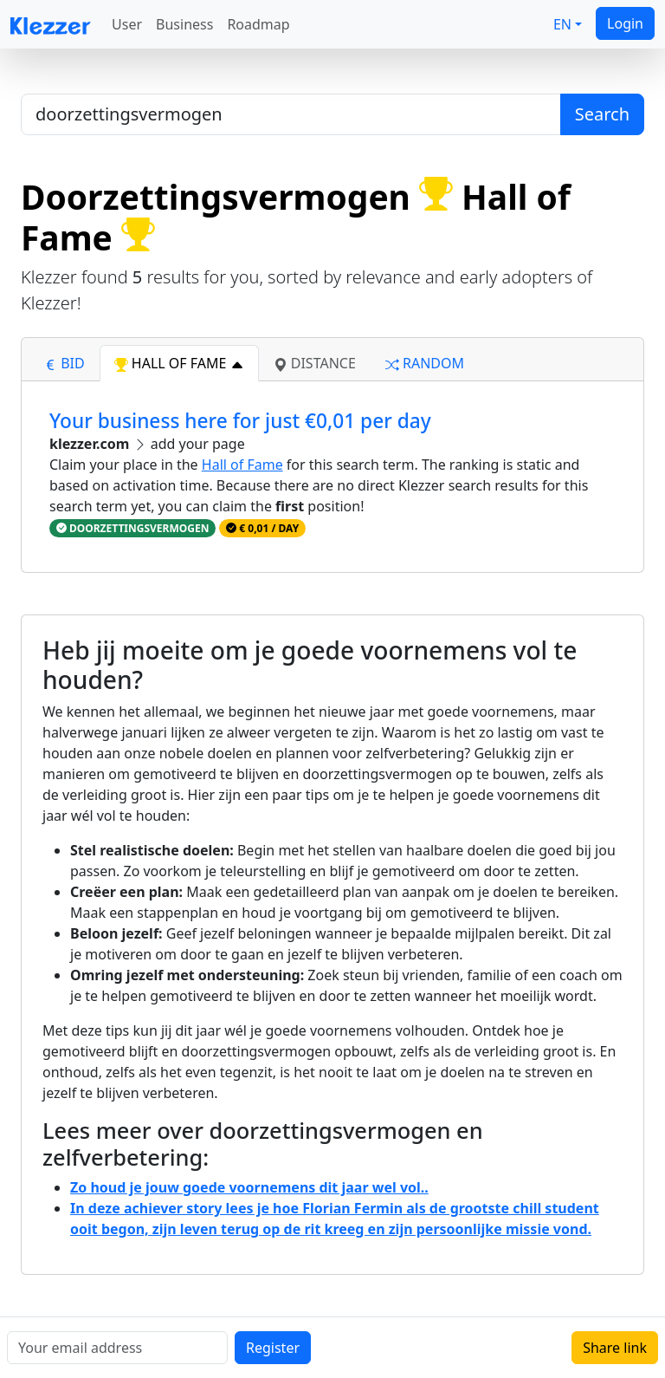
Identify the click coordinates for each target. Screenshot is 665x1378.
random (424, 363)
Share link (615, 1347)
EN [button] (562, 24)
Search (602, 114)
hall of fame (179, 363)
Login (625, 23)
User (127, 24)
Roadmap (258, 24)
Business (184, 24)
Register (273, 1347)
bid (64, 363)
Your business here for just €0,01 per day (240, 420)
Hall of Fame (242, 464)
